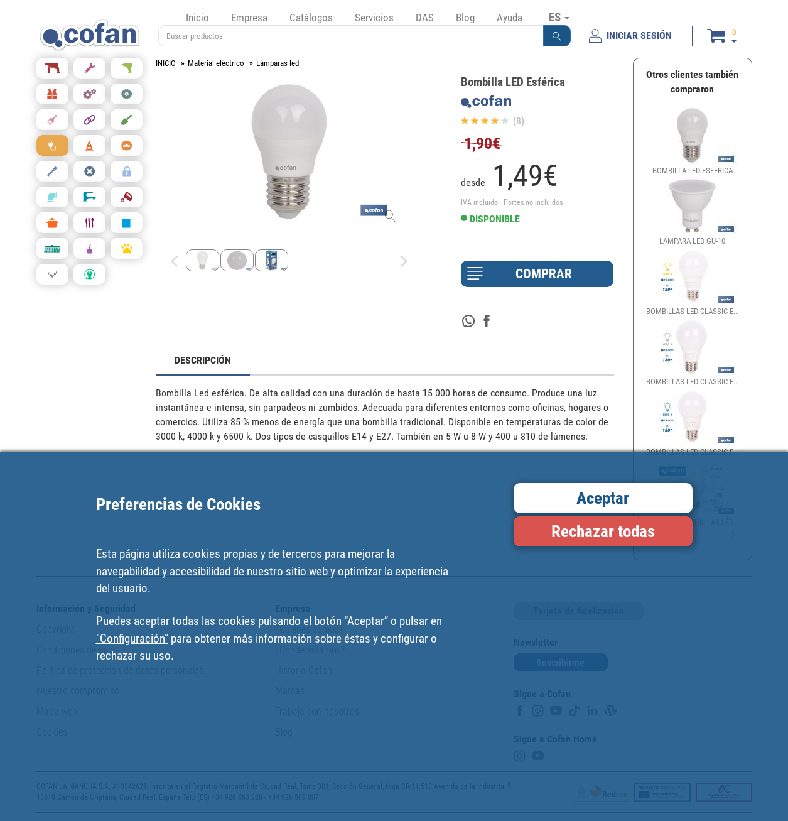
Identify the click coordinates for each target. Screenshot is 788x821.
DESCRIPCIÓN (203, 360)
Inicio (197, 17)
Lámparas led (277, 63)
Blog (465, 17)
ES (559, 17)
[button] (557, 35)
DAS (425, 17)
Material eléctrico (216, 63)
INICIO (166, 63)
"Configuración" (132, 638)
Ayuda (509, 17)
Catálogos (311, 17)
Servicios (374, 17)
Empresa (249, 17)
